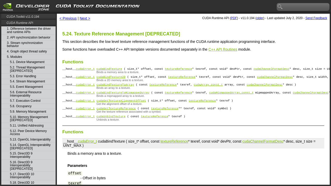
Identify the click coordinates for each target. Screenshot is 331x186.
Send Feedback (316, 18)
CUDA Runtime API (19, 23)
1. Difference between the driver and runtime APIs (29, 30)
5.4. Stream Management (27, 81)
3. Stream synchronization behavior (25, 44)
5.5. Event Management (26, 87)
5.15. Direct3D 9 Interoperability (21, 155)
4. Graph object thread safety (27, 51)
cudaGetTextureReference (116, 113)
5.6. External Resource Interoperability (26, 94)
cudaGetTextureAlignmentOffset (121, 104)
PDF (234, 18)
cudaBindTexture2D (110, 78)
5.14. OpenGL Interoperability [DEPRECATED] (30, 146)
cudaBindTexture (109, 69)
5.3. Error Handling (23, 76)
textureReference (178, 69)
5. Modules (14, 57)
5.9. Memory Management (28, 111)
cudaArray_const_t (208, 87)
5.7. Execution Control (25, 101)
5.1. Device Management (27, 62)
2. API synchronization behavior (28, 37)
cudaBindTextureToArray (115, 87)
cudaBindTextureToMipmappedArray (122, 95)
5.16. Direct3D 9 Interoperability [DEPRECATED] (21, 166)
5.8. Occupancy (21, 106)
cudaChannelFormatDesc (271, 69)
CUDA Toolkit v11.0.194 (22, 17)
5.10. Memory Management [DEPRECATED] (29, 118)
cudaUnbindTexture (110, 121)
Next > (85, 18)
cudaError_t (85, 69)
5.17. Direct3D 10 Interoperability (22, 176)
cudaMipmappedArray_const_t (231, 95)
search (280, 7)
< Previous (68, 18)
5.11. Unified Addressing (27, 125)
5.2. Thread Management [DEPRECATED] (27, 69)
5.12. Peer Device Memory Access (28, 132)
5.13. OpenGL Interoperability (30, 139)
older (259, 18)
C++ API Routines (222, 49)
